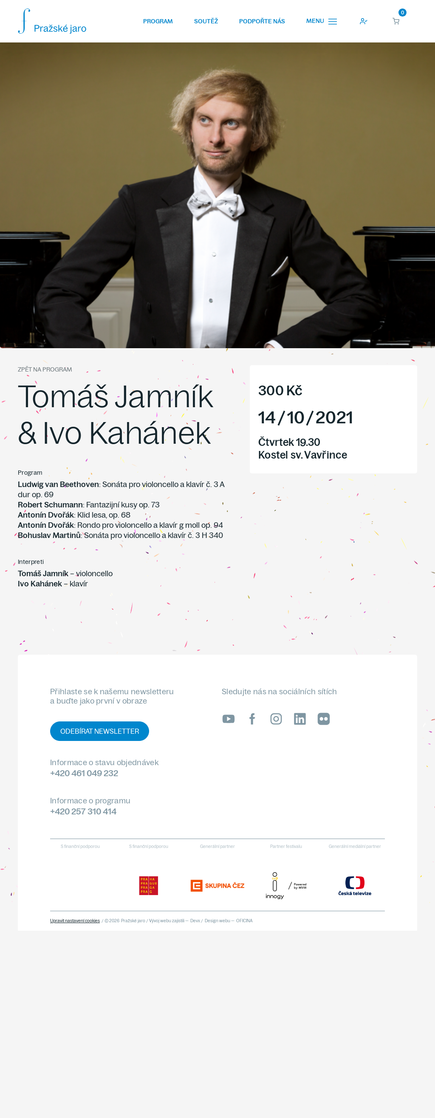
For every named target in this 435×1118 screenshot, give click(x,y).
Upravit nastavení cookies (75, 921)
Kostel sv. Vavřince (302, 454)
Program (158, 21)
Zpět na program (45, 369)
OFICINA (244, 921)
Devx (195, 921)
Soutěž (206, 21)
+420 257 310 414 (83, 811)
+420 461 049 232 (84, 773)
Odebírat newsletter (99, 731)
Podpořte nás (262, 21)
